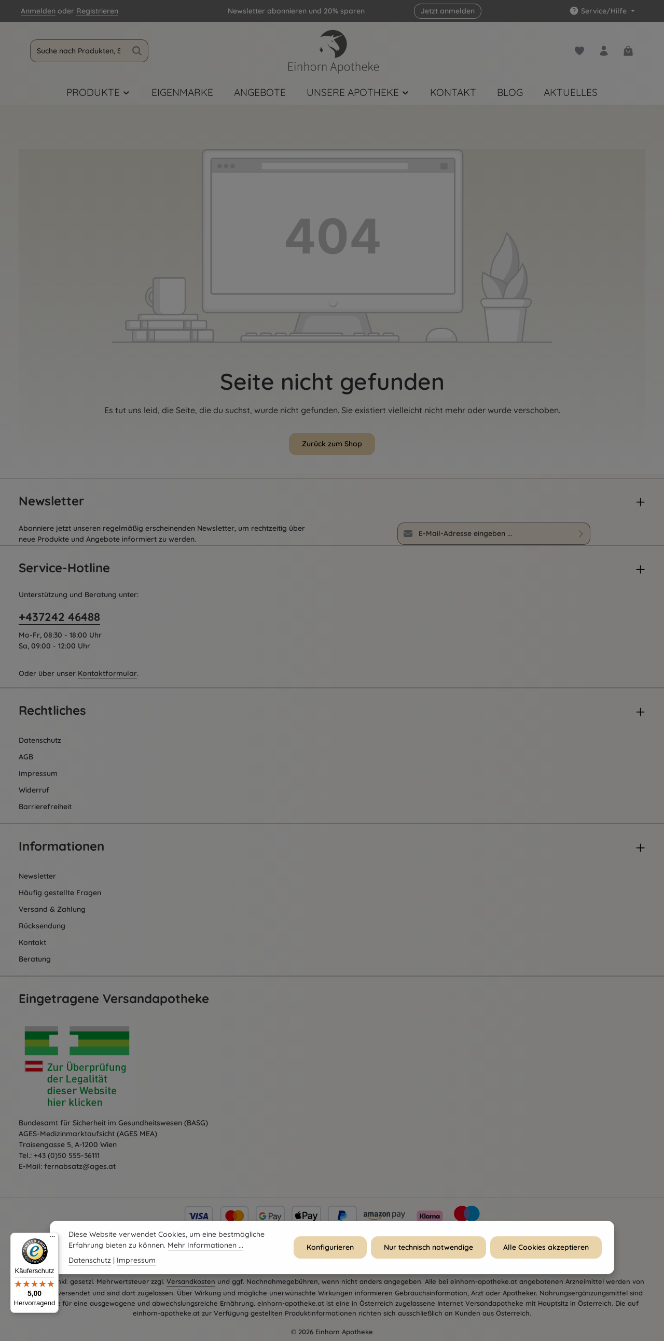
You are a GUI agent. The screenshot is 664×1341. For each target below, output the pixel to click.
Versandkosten (191, 1281)
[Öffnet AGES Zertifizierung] (96, 1069)
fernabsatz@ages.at (80, 1166)
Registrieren (97, 11)
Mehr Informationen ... (205, 1250)
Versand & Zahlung (52, 909)
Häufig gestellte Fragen (60, 892)
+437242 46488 (59, 617)
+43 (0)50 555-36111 (67, 1155)
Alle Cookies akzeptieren (546, 1252)
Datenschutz (40, 740)
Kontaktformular (107, 673)
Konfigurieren (330, 1252)
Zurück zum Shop (332, 443)
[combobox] (78, 50)
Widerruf (34, 790)
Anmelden (38, 11)
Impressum (38, 773)
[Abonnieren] (581, 534)
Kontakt (32, 942)
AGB (26, 756)
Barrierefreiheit (45, 806)
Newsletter (37, 876)
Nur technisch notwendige (428, 1252)
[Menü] (52, 1239)
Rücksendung (42, 925)
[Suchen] (137, 50)
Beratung (35, 959)
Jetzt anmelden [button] (448, 11)
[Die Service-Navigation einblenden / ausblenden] (602, 11)
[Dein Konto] (603, 51)
